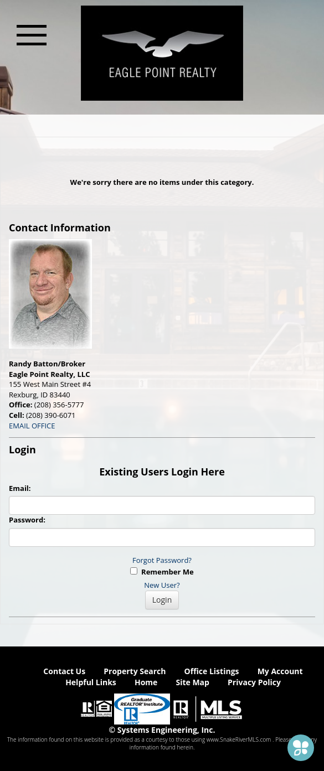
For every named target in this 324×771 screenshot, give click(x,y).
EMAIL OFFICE (32, 426)
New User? (161, 585)
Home (146, 682)
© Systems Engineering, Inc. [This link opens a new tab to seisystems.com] (162, 730)
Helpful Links (90, 682)
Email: (20, 488)
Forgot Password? (162, 560)
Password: (27, 520)
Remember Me (161, 572)
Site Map (192, 682)
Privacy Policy (254, 682)
